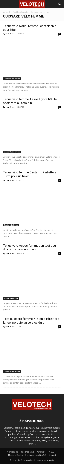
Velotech (6, 12)
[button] (5, 4)
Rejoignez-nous (27, 452)
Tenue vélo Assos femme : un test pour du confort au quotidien (30, 247)
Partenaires (41, 452)
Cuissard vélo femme (12, 79)
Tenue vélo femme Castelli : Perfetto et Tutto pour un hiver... (30, 174)
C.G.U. (52, 452)
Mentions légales (15, 455)
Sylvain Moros (9, 34)
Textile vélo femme (11, 225)
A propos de (12, 452)
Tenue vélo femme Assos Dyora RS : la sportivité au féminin (30, 101)
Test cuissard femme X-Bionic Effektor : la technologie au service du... (31, 320)
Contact (52, 455)
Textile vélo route (20, 12)
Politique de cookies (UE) (35, 455)
